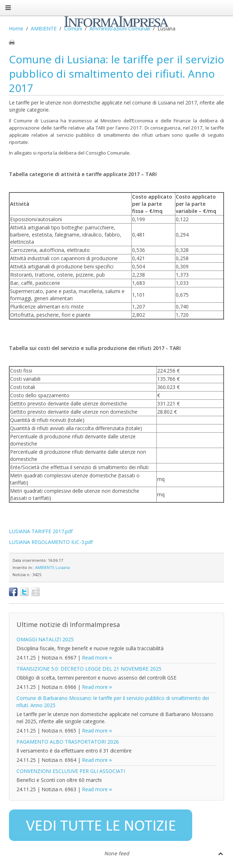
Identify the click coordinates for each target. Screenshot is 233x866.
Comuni (73, 28)
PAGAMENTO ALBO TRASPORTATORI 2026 (67, 741)
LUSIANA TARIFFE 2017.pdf (41, 531)
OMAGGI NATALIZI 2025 (45, 639)
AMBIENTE (44, 28)
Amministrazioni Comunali (119, 28)
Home (16, 28)
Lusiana (62, 567)
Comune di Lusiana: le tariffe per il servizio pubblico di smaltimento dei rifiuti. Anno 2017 (116, 73)
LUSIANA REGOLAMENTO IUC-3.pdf (51, 542)
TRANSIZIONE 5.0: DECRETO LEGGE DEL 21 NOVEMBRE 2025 (88, 668)
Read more (95, 657)
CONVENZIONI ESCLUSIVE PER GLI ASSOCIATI (70, 771)
